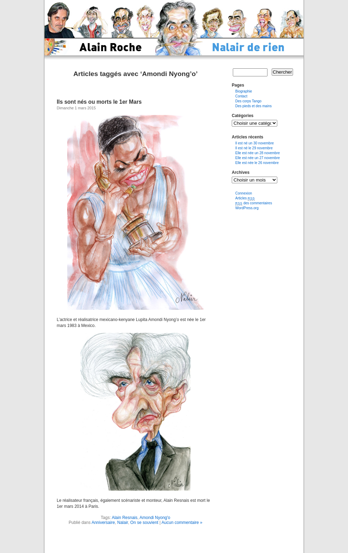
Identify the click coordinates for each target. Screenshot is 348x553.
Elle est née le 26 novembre (257, 163)
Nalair (122, 522)
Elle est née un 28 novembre (257, 153)
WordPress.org (247, 208)
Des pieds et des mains (253, 106)
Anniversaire (103, 522)
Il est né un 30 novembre (254, 143)
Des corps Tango (248, 101)
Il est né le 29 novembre (254, 148)
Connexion (243, 193)
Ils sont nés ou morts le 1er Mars (99, 102)
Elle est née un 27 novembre (257, 158)
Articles (245, 198)
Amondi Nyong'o (155, 517)
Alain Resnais (124, 517)
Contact (241, 96)
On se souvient (144, 522)
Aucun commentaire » (181, 522)
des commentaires (253, 203)
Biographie (243, 91)
